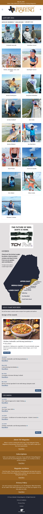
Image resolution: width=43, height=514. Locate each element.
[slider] (21, 236)
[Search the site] (40, 9)
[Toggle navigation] (2, 9)
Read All (38, 432)
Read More (7, 352)
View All (38, 390)
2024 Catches (19, 22)
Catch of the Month (8, 22)
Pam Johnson (8, 343)
